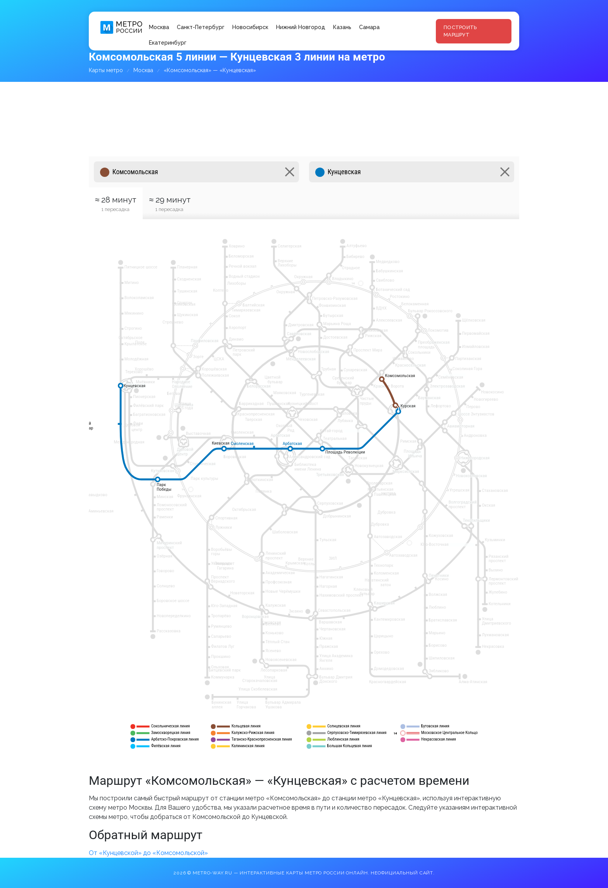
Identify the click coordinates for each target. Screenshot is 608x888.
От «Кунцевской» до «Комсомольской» (148, 853)
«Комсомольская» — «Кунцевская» (210, 70)
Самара (369, 27)
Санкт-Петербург (201, 27)
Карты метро (106, 70)
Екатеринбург (168, 43)
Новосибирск (250, 27)
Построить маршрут (460, 31)
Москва (159, 27)
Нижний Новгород (300, 27)
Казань (342, 27)
